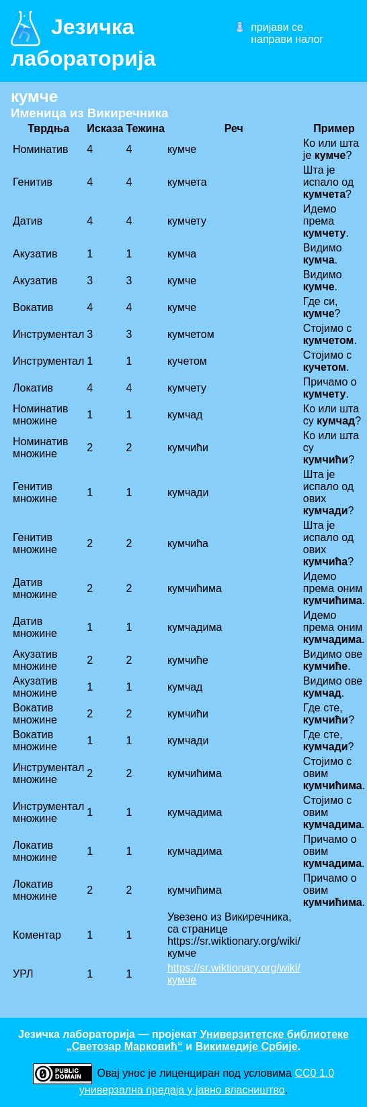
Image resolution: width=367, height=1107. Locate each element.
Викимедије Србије (247, 1046)
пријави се (277, 27)
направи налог (287, 39)
